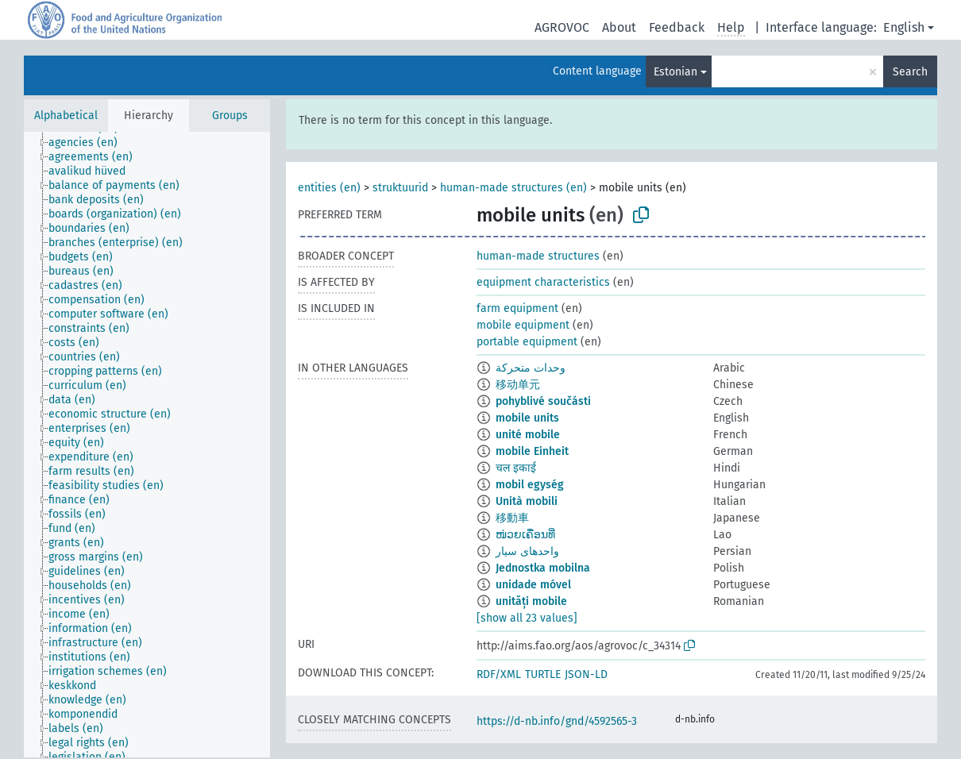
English (903, 27)
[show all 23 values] (527, 618)
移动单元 (518, 384)
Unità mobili (527, 501)
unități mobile (531, 601)
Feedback (676, 27)
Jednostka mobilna (543, 568)
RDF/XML (499, 674)
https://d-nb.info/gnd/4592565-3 (557, 721)
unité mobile (528, 434)
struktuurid (400, 188)
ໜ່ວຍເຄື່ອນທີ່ (525, 534)
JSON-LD (586, 674)
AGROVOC (562, 27)
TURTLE (543, 674)
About (619, 27)
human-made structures (538, 256)
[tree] (147, 444)
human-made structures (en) (513, 188)
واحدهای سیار (527, 551)
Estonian (675, 72)
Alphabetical (66, 115)
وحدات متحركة (530, 368)
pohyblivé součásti (543, 401)
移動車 (512, 518)
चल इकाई (516, 468)
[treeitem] (90, 143)
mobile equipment (523, 325)
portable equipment (527, 342)
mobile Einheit (532, 451)
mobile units (527, 418)
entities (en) (329, 188)
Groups (230, 115)
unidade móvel (533, 584)
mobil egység (530, 484)
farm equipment (517, 308)
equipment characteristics (543, 282)
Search (910, 72)
